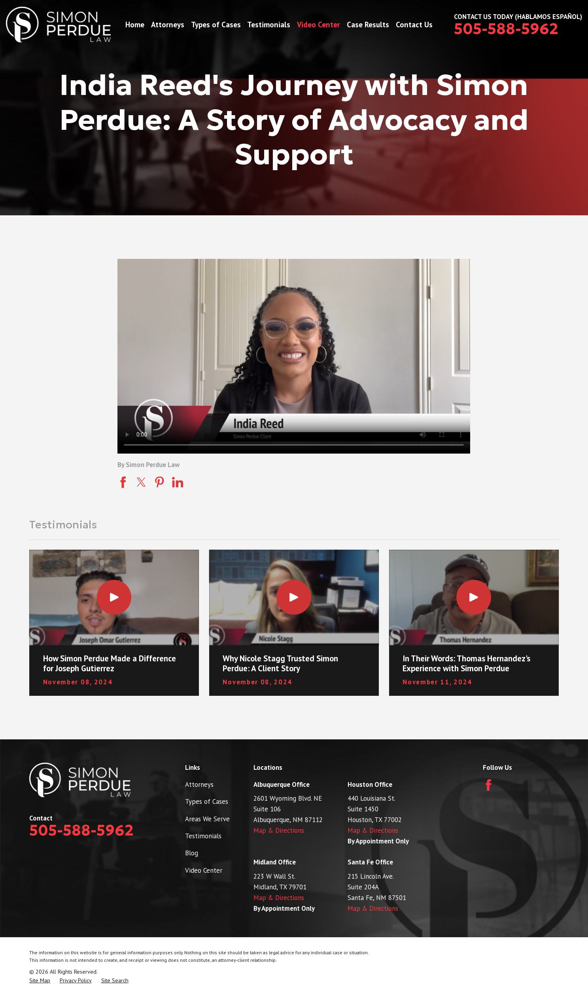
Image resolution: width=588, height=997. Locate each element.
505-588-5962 (506, 29)
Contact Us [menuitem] (414, 24)
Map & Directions (278, 830)
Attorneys (199, 784)
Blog (191, 853)
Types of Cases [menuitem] (216, 24)
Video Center (203, 870)
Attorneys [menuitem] (167, 24)
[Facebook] (488, 785)
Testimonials (203, 836)
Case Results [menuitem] (368, 24)
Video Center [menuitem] (318, 24)
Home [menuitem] (134, 24)
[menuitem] (39, 980)
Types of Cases (206, 801)
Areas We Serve (207, 819)
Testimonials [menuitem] (268, 24)
